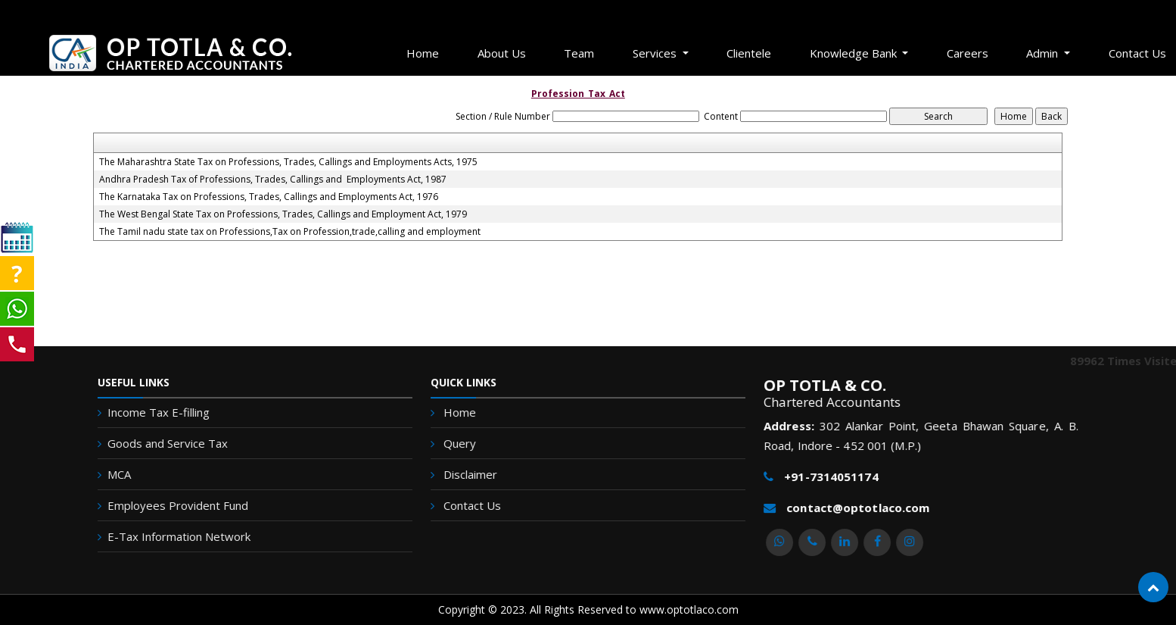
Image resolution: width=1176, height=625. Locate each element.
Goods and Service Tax (148, 443)
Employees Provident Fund (158, 505)
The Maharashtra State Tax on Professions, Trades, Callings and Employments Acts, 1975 (288, 162)
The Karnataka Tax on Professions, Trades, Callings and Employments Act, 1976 (268, 197)
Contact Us (477, 503)
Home (422, 53)
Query (465, 443)
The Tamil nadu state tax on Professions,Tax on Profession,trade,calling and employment (290, 232)
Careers (967, 53)
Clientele (748, 53)
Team (579, 53)
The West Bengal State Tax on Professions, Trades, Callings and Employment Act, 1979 (283, 214)
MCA (99, 474)
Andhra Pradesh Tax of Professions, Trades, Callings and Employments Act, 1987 (272, 179)
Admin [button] (1043, 53)
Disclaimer (475, 474)
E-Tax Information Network (159, 536)
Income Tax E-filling (139, 412)
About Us (502, 53)
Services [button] (656, 53)
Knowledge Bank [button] (855, 53)
